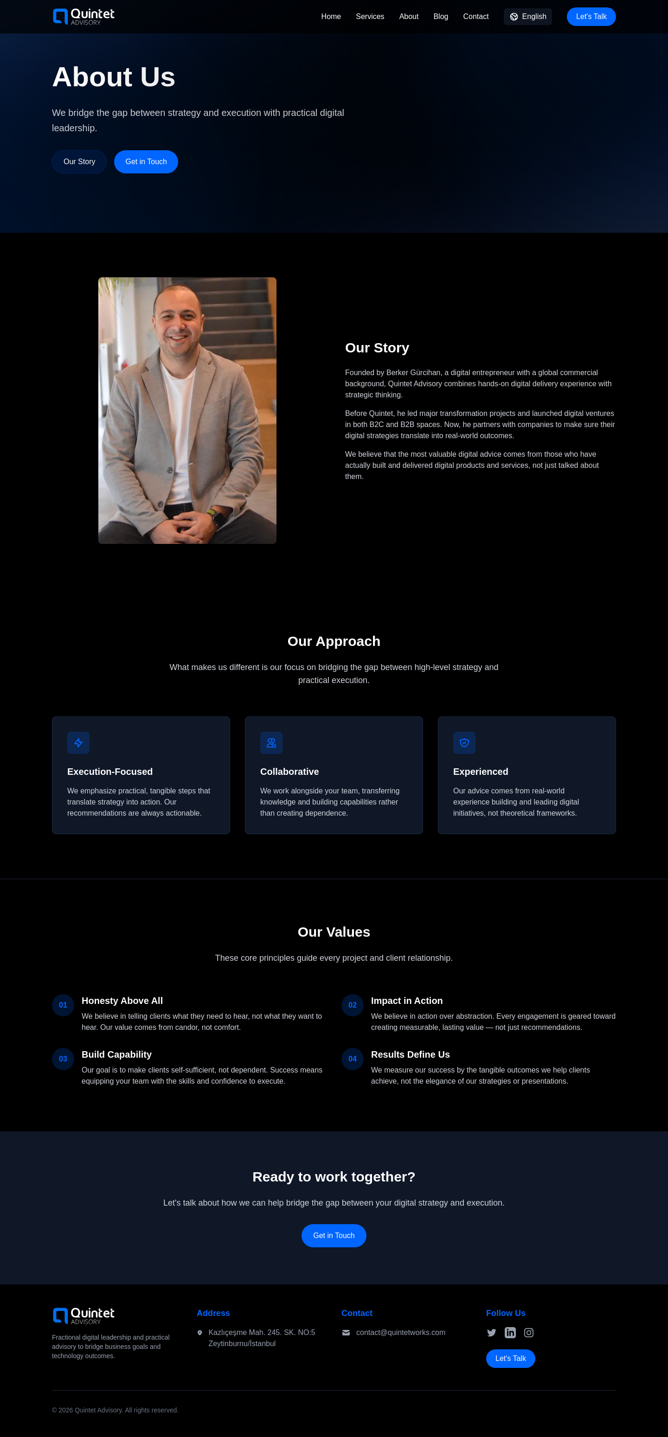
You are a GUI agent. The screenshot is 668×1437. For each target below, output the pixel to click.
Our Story (79, 162)
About (409, 16)
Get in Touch (146, 162)
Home (331, 16)
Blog (440, 16)
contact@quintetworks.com (400, 1332)
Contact (475, 16)
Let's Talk (591, 16)
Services (370, 16)
